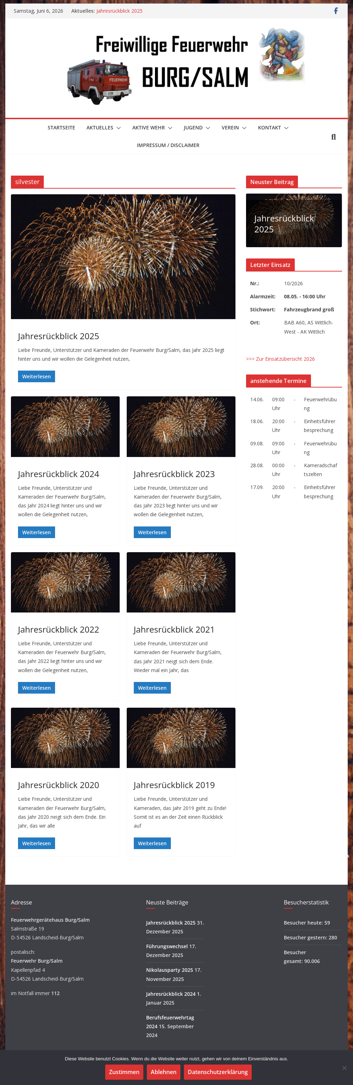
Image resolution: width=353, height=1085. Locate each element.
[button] (117, 128)
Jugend (193, 127)
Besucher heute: (304, 922)
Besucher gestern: (306, 937)
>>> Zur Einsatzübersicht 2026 (280, 358)
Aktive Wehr (148, 127)
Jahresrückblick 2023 (174, 474)
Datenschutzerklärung (218, 1072)
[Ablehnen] (344, 1067)
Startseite (61, 127)
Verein (230, 127)
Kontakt (269, 127)
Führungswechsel (167, 946)
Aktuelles (99, 127)
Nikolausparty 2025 (169, 970)
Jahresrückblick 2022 (58, 629)
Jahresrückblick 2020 (58, 785)
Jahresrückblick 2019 (174, 785)
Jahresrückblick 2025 (119, 10)
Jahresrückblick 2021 (174, 629)
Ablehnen (163, 1072)
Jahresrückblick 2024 (58, 474)
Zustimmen (124, 1072)
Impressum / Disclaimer (168, 145)
